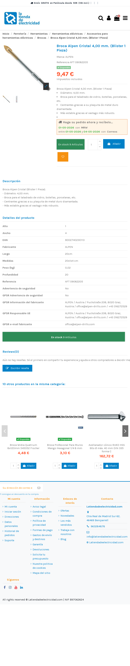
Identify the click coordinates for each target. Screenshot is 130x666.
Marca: (61, 56)
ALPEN (69, 56)
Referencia (63, 62)
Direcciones (12, 516)
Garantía (38, 544)
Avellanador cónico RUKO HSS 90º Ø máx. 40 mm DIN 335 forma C (107, 448)
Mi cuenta (11, 506)
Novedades (67, 515)
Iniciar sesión (13, 511)
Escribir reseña (17, 368)
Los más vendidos (66, 522)
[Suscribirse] (39, 487)
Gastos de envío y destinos (42, 537)
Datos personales (11, 523)
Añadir (114, 143)
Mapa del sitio (41, 572)
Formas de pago (43, 529)
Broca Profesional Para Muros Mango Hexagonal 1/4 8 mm (65, 446)
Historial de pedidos (12, 533)
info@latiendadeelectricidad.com (107, 536)
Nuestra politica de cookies (43, 565)
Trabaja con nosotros (67, 532)
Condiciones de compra (42, 513)
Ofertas (65, 510)
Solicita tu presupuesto (40, 556)
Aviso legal (39, 506)
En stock (63, 144)
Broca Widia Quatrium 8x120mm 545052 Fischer (23, 446)
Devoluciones (41, 549)
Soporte (9, 540)
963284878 (98, 526)
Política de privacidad (39, 522)
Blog (63, 539)
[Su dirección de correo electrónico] (17, 487)
